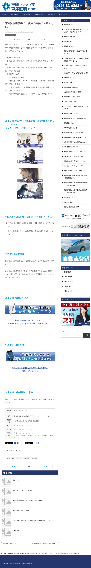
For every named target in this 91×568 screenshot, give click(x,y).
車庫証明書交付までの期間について (23, 510)
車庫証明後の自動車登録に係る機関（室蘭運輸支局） (75, 176)
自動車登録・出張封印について (74, 156)
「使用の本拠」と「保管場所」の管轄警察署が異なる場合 (45, 543)
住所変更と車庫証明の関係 (72, 92)
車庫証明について (69, 24)
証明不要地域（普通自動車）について (76, 137)
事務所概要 (14, 14)
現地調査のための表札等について (75, 132)
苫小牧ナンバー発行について (73, 166)
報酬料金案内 (39, 14)
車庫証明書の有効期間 (71, 87)
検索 (62, 331)
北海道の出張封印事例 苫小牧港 (75, 161)
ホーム (4, 14)
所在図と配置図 (69, 82)
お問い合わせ (63, 14)
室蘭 (13, 458)
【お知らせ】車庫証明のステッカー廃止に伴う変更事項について (31, 520)
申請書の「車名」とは (9, 543)
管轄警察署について (70, 41)
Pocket (36, 443)
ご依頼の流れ (26, 14)
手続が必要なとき (18, 480)
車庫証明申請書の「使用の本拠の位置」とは (75, 52)
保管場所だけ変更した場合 (72, 97)
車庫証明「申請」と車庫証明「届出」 (76, 118)
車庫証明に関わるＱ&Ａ (71, 207)
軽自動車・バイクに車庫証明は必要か (76, 73)
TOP (20, 553)
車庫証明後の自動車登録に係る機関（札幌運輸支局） (28, 500)
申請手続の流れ (69, 123)
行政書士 (26, 458)
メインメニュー (10, 35)
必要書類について (69, 197)
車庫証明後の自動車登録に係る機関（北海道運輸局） (75, 184)
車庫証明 (34, 458)
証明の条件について (70, 77)
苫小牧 (19, 458)
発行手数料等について (71, 147)
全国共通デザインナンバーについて (23, 490)
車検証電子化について (71, 113)
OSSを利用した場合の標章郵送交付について (76, 107)
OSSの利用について (19, 530)
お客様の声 (51, 14)
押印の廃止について (70, 128)
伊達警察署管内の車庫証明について (75, 142)
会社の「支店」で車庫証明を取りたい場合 (76, 67)
